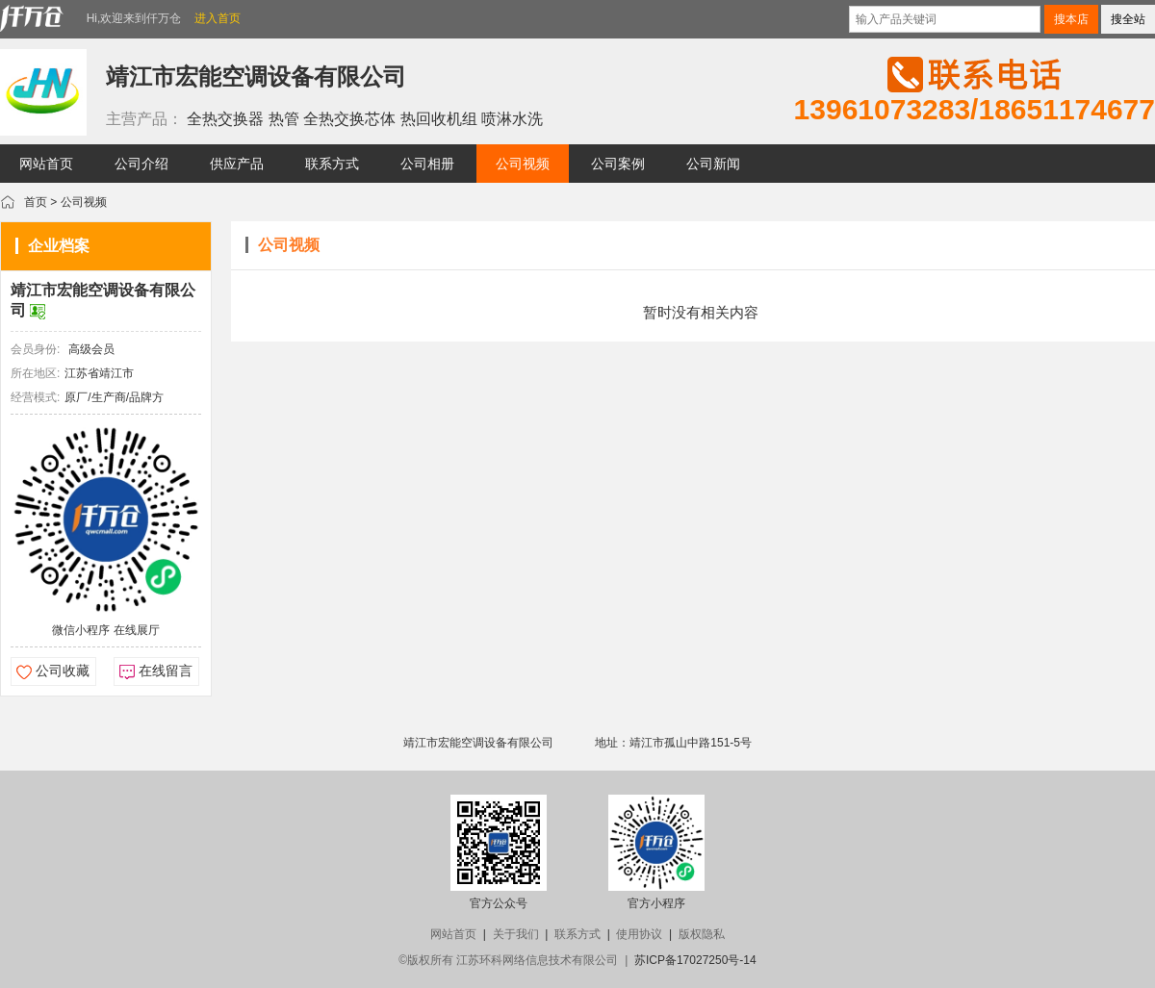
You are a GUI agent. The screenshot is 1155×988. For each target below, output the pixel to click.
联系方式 (577, 934)
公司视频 (84, 202)
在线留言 (165, 670)
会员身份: (35, 349)
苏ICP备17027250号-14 (695, 960)
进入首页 (217, 18)
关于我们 (516, 934)
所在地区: (35, 373)
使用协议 (639, 934)
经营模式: (35, 397)
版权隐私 (702, 934)
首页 (35, 202)
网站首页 (453, 934)
